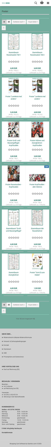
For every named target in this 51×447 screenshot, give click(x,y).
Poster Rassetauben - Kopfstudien (13, 185)
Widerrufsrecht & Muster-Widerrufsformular (18, 337)
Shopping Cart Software (17, 444)
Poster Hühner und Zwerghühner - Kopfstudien (37, 142)
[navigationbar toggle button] (48, 3)
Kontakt (6, 345)
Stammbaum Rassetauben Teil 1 (14, 53)
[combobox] (19, 22)
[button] (4, 22)
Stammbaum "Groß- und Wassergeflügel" (13, 229)
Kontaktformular (7, 432)
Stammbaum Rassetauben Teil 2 (37, 53)
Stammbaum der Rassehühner (37, 229)
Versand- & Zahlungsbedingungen (15, 341)
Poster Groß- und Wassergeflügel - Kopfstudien (13, 142)
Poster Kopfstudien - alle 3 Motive (37, 185)
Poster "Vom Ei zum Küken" (37, 273)
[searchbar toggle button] (36, 3)
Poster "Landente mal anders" (13, 97)
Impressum (7, 349)
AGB (5, 353)
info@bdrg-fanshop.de (14, 428)
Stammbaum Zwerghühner (14, 273)
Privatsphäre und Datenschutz (14, 357)
